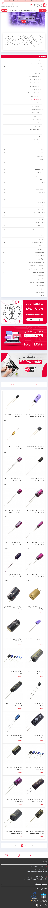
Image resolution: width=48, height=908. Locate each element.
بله (37, 905)
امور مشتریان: (39, 866)
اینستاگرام (45, 905)
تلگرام (41, 905)
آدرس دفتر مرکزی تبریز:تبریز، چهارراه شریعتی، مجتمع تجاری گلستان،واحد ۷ (37, 871)
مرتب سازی (12, 385)
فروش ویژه (4, 10)
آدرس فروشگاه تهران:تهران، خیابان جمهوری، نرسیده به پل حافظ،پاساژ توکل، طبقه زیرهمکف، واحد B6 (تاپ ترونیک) (35, 878)
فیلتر (35, 385)
